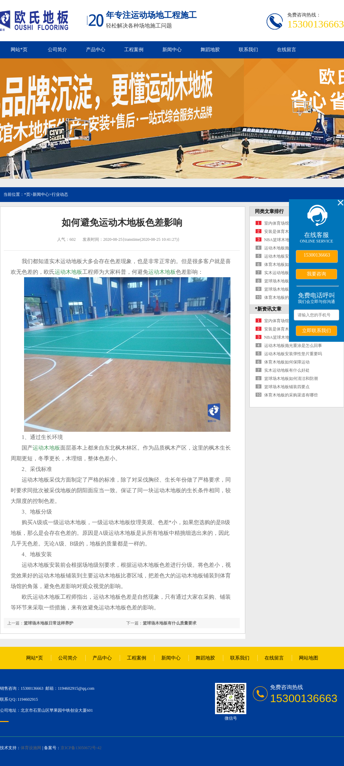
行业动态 (60, 194)
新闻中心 (172, 49)
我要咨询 (316, 274)
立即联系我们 (316, 330)
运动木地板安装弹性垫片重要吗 (293, 353)
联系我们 (248, 49)
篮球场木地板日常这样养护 (48, 623)
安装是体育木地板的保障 (287, 231)
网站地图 (308, 658)
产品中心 (95, 49)
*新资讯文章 (268, 309)
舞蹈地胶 (210, 49)
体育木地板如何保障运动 (287, 264)
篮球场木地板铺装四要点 (287, 289)
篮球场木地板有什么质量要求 (169, 623)
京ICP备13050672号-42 (81, 747)
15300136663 (317, 255)
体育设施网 (31, 747)
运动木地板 (68, 272)
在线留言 (286, 49)
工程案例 (133, 49)
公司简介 (57, 49)
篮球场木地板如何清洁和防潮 (291, 378)
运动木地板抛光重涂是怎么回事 (293, 345)
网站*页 (19, 49)
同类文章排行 (269, 211)
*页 (27, 194)
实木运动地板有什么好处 (287, 272)
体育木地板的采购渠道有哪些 (291, 395)
